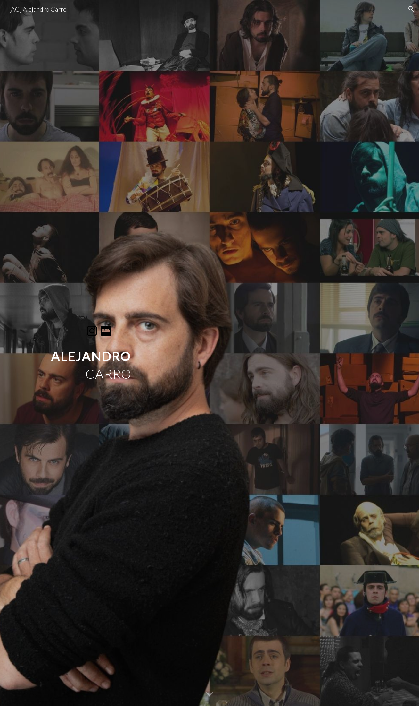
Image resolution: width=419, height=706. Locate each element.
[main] (99, 360)
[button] (411, 9)
